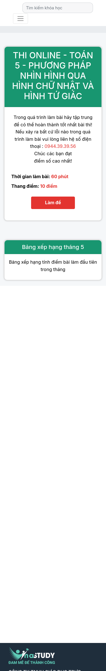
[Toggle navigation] (20, 18)
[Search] (57, 8)
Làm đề (53, 202)
